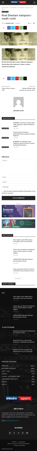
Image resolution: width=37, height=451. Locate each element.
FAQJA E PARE (5, 7)
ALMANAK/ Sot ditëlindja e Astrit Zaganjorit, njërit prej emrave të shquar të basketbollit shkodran (24, 143)
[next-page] (6, 151)
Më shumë (18, 278)
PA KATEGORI (13, 7)
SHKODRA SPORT (9, 23)
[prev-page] (3, 151)
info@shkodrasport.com (12, 420)
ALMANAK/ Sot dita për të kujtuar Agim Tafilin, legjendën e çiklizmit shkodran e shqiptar (24, 124)
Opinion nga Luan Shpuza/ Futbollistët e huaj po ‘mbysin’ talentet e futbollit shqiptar (24, 251)
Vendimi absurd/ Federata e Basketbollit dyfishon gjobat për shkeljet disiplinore (24, 134)
